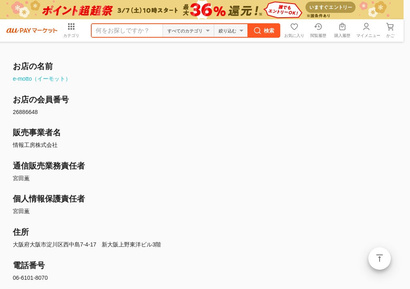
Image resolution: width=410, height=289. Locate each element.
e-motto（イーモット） (42, 78)
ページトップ (379, 258)
